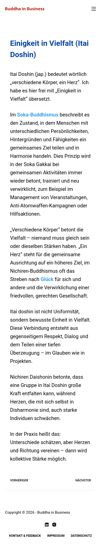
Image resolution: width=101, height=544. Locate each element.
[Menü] (93, 9)
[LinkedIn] (47, 524)
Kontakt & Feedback (25, 535)
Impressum (55, 535)
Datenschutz (81, 535)
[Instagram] (54, 524)
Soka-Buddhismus (37, 115)
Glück (47, 279)
